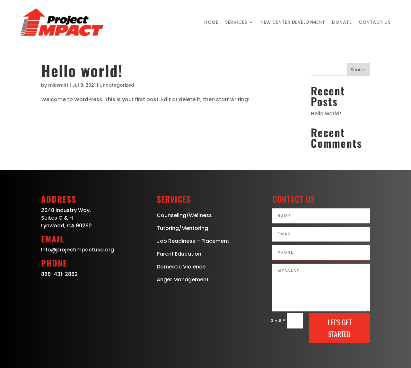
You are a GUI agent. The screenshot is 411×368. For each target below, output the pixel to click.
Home (211, 22)
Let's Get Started (340, 328)
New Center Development (292, 22)
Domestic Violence (181, 266)
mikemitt (58, 85)
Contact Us (374, 22)
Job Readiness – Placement (193, 241)
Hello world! (82, 70)
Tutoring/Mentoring (182, 228)
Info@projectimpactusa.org (77, 249)
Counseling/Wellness (184, 215)
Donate (342, 22)
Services (236, 22)
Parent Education (179, 254)
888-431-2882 (59, 274)
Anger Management (183, 279)
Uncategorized (117, 85)
